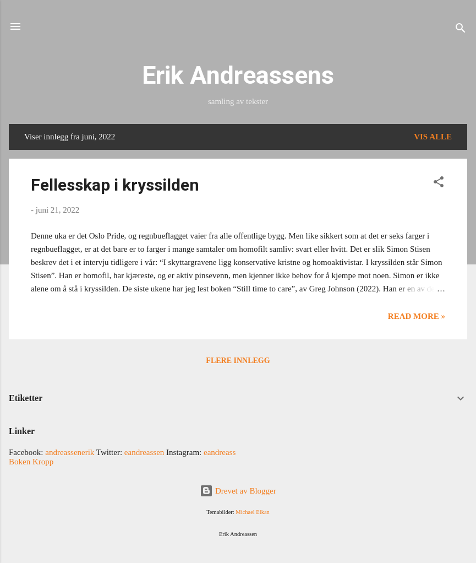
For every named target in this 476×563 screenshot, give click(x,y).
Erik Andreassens (238, 75)
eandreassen (144, 452)
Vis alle (433, 136)
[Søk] (460, 30)
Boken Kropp (31, 461)
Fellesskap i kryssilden (115, 184)
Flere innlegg (238, 360)
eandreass (220, 452)
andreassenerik (69, 452)
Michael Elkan (253, 512)
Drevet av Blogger (238, 490)
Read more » (416, 316)
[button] (438, 183)
